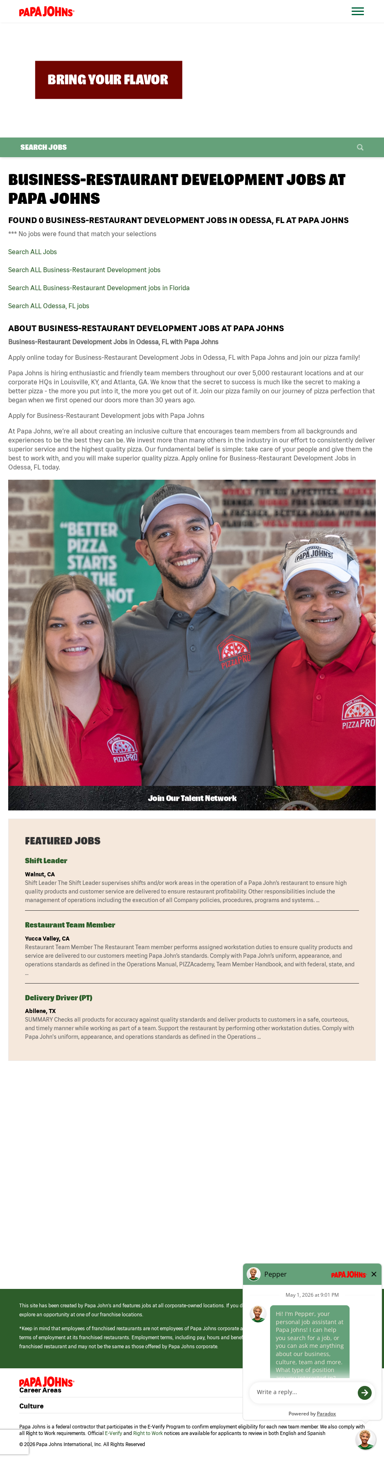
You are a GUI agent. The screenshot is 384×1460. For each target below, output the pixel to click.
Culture (31, 1406)
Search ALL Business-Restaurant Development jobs (84, 269)
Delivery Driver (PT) (58, 997)
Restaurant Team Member (70, 925)
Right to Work (148, 1433)
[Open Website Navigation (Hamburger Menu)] (361, 21)
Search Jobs (43, 147)
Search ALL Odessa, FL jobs (48, 305)
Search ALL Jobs (32, 251)
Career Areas (40, 1390)
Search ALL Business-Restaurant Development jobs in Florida (99, 287)
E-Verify (113, 1433)
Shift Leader (46, 860)
